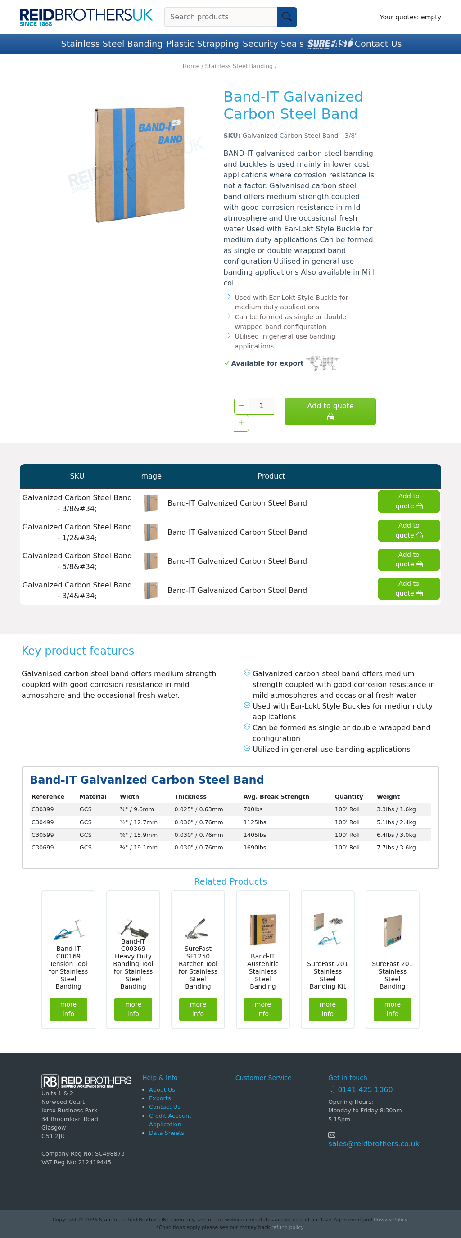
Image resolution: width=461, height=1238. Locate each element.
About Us (162, 1089)
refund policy (287, 1227)
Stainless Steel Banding (112, 44)
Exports (160, 1098)
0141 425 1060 (365, 1089)
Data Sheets (166, 1133)
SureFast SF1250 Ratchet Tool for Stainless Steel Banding (198, 967)
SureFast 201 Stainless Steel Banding (392, 975)
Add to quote (330, 411)
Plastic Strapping (202, 44)
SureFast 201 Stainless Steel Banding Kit (327, 975)
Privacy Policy (390, 1220)
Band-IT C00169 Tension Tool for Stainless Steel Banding (68, 967)
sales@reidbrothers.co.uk (374, 1143)
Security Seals (273, 44)
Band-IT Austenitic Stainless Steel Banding (263, 971)
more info (68, 1009)
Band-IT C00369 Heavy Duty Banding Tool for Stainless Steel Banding (133, 964)
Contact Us (378, 44)
